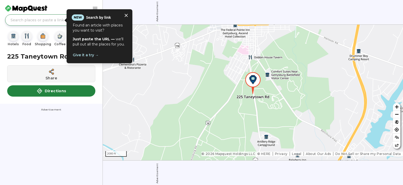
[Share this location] (51, 73)
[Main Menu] (95, 9)
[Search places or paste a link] (51, 20)
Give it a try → (86, 55)
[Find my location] (396, 129)
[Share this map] (396, 145)
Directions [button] (51, 91)
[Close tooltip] (126, 15)
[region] (253, 92)
